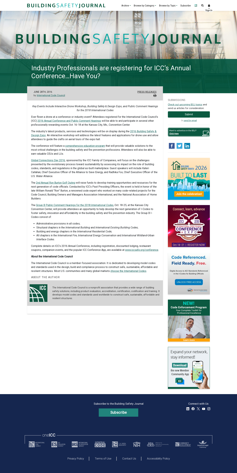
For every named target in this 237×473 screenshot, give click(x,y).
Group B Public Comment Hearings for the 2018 (74, 205)
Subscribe (185, 5)
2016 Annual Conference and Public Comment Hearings (69, 120)
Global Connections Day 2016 (48, 160)
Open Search (202, 5)
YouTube (204, 409)
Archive (125, 5)
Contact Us (129, 458)
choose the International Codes (128, 271)
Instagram (209, 409)
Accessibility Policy (158, 458)
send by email (190, 120)
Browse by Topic (167, 5)
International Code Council (51, 95)
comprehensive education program (85, 145)
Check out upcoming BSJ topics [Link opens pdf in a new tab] (185, 104)
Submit (189, 114)
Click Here (174, 133)
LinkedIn (188, 409)
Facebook (193, 409)
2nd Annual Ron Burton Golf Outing (55, 182)
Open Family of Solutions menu (196, 5)
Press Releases (147, 92)
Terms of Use (103, 458)
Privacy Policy (75, 458)
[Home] (66, 5)
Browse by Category (144, 5)
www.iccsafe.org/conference (141, 249)
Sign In (209, 5)
